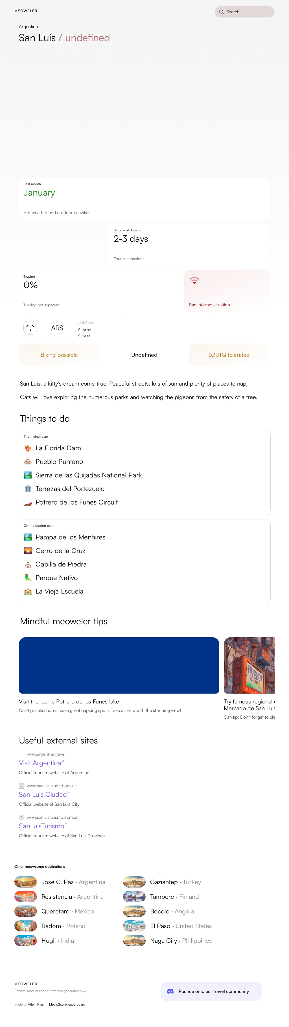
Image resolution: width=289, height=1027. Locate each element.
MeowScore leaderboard (67, 1004)
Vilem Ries (35, 1004)
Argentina (28, 26)
